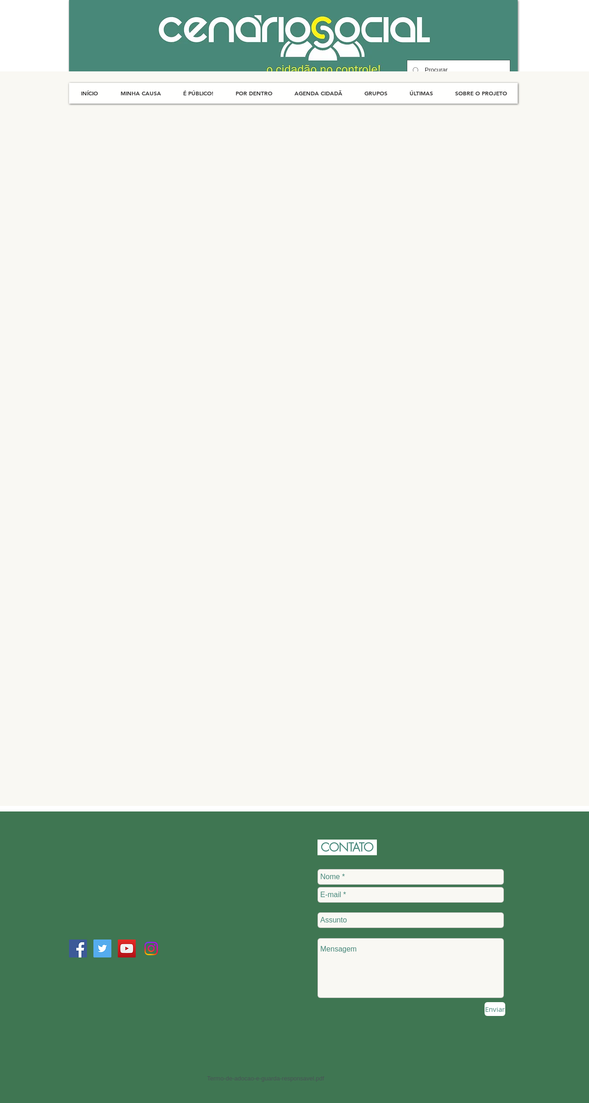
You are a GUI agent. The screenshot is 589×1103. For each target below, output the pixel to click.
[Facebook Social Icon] (78, 948)
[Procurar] (458, 70)
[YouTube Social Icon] (127, 948)
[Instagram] (151, 948)
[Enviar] (495, 1009)
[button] (140, 93)
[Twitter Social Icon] (102, 948)
